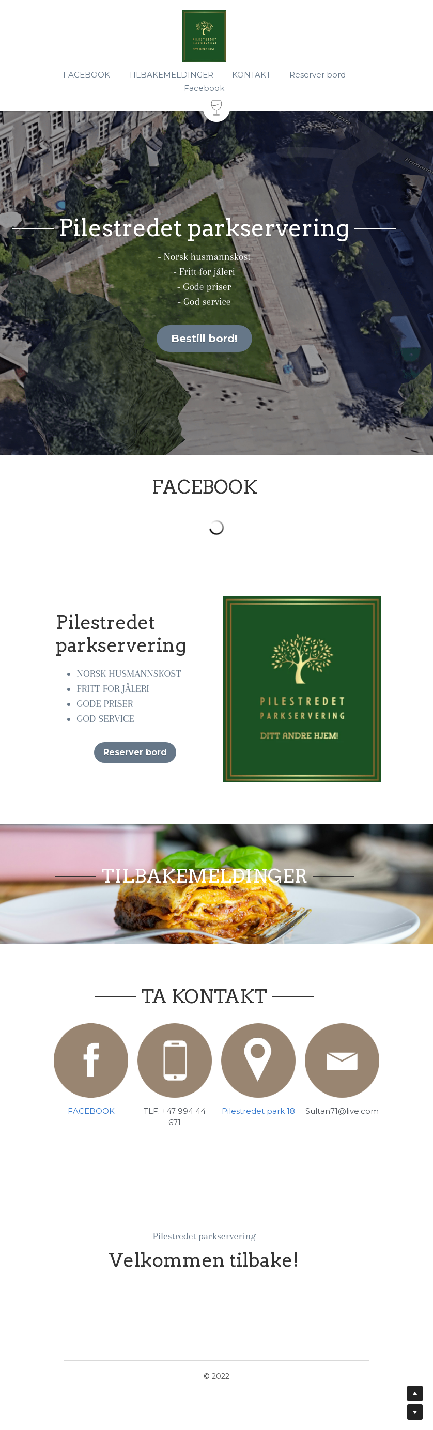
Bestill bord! (216, 338)
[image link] (89, 1063)
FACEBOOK (89, 1114)
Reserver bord (132, 753)
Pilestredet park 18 (259, 1114)
